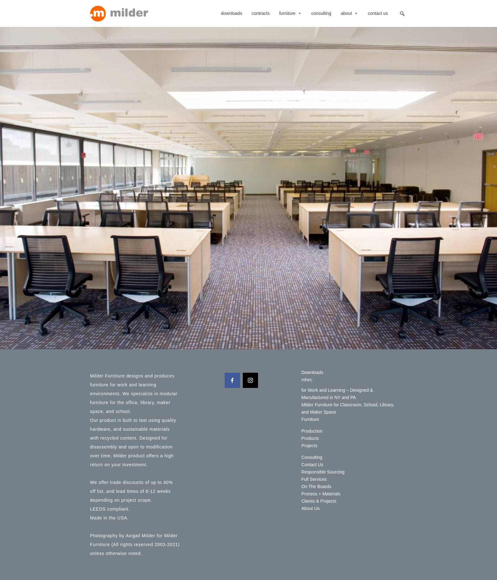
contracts (261, 13)
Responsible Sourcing (323, 471)
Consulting (321, 13)
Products (310, 438)
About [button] (349, 13)
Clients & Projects (318, 501)
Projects (309, 445)
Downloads (231, 13)
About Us (310, 508)
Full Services (314, 479)
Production (312, 431)
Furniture (290, 13)
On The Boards (316, 486)
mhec (306, 379)
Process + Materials (320, 493)
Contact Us (378, 13)
